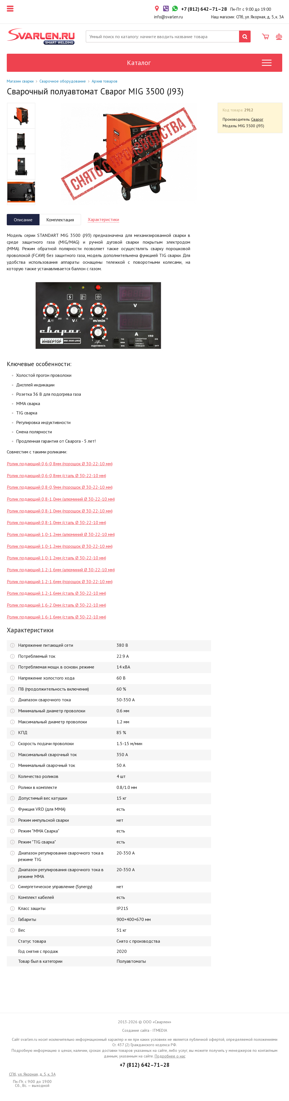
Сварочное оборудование (63, 81)
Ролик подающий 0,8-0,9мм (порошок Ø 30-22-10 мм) (60, 487)
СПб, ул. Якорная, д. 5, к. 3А (32, 1074)
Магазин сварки (20, 81)
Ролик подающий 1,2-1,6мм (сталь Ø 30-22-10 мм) (56, 593)
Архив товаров (104, 81)
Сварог (257, 119)
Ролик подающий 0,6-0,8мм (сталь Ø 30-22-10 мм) (56, 475)
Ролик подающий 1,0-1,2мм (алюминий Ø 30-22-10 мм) (61, 534)
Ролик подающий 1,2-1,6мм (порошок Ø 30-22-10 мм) (60, 581)
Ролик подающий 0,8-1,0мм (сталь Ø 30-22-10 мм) (56, 522)
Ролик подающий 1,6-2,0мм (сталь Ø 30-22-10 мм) (56, 605)
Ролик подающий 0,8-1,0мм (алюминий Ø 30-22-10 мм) (61, 499)
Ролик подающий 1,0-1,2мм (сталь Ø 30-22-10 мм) (56, 558)
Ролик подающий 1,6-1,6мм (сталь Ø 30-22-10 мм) (56, 617)
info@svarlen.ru (168, 17)
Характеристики (103, 219)
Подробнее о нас (170, 1056)
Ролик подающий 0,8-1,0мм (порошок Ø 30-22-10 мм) (60, 511)
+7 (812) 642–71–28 (145, 1064)
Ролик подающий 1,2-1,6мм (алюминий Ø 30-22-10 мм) (61, 569)
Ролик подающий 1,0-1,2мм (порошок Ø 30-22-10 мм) (60, 546)
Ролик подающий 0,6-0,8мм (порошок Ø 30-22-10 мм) (60, 463)
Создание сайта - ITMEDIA (144, 1030)
